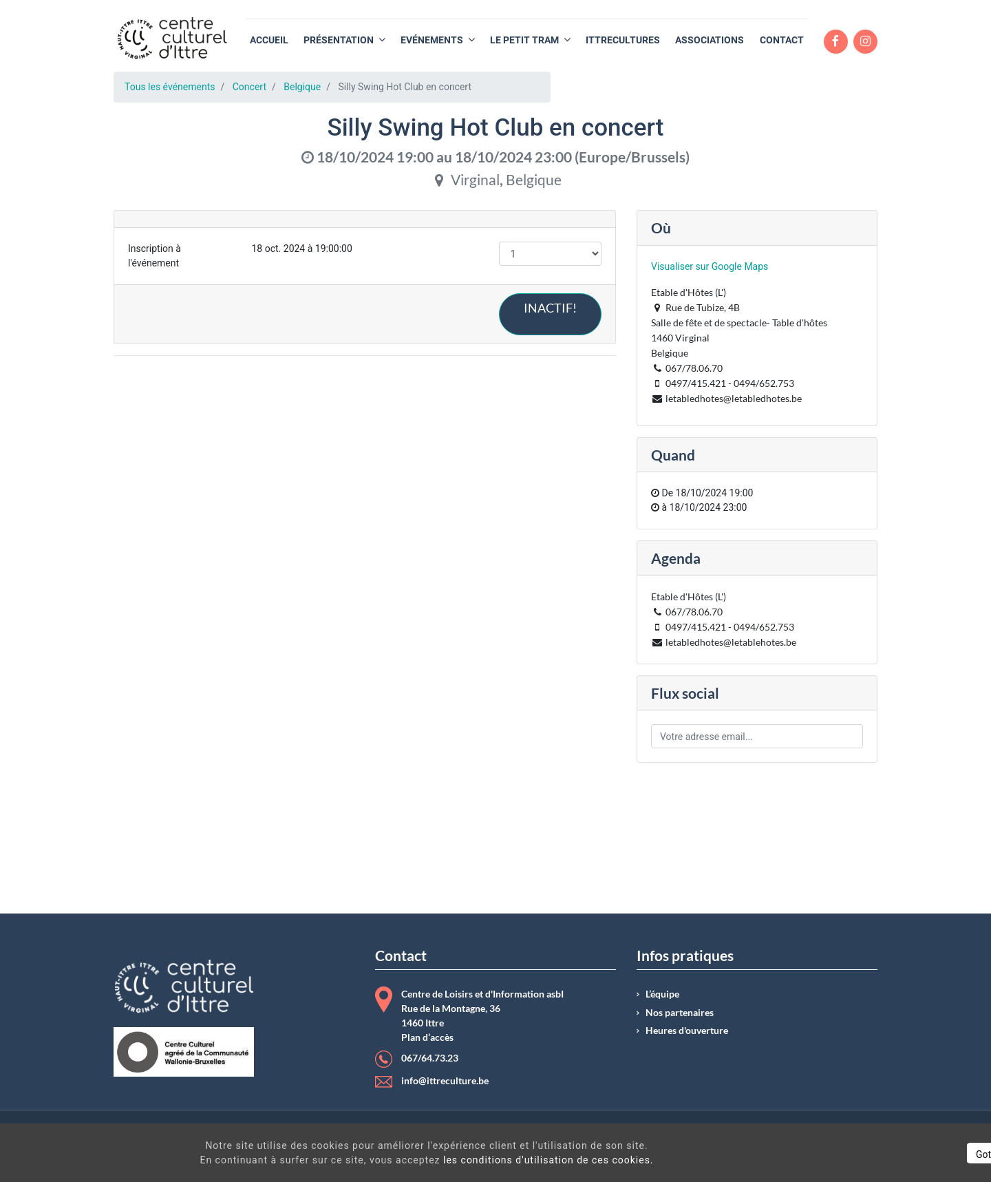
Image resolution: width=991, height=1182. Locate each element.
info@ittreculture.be (445, 1080)
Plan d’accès (427, 1037)
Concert (249, 86)
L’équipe (662, 994)
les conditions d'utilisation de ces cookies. (498, 1159)
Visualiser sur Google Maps (709, 266)
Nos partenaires (680, 1012)
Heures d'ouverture (687, 1030)
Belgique (302, 86)
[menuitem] (269, 40)
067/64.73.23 (429, 1058)
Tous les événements (170, 86)
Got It (861, 1154)
